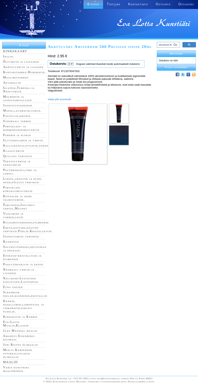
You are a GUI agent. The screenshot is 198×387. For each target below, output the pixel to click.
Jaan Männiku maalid (20, 330)
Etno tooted (13, 287)
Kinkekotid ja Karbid (20, 316)
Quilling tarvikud (17, 156)
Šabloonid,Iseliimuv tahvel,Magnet (19, 206)
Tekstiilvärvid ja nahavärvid (17, 163)
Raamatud (11, 241)
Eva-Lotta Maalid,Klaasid (16, 323)
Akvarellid (12, 82)
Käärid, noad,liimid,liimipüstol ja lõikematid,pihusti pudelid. (23, 306)
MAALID (10, 362)
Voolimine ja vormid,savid (13, 215)
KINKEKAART (15, 51)
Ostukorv (186, 4)
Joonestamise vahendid (21, 236)
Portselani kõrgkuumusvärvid (18, 189)
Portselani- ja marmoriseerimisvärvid (21, 128)
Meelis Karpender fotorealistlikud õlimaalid (17, 353)
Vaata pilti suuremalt (59, 99)
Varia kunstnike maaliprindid (16, 369)
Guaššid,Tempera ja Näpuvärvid (18, 89)
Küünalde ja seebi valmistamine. (17, 197)
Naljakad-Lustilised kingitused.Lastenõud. (21, 280)
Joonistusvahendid (17, 105)
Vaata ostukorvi (176, 67)
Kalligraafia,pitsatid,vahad (25, 145)
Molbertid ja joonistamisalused (17, 98)
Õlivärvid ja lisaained (21, 61)
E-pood (93, 4)
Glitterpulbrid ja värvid (23, 140)
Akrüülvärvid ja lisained (23, 67)
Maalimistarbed (15, 77)
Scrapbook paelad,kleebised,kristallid (25, 294)
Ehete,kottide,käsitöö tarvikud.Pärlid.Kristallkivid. (28, 229)
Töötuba (113, 4)
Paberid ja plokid (17, 135)
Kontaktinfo (138, 4)
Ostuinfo (163, 4)
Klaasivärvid (13, 150)
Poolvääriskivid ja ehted (23, 264)
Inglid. (8, 56)
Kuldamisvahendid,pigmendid (26, 222)
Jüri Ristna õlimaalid (20, 344)
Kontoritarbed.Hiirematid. (24, 72)
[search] (168, 45)
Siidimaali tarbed (17, 121)
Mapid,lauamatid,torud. (22, 110)
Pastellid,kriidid (17, 115)
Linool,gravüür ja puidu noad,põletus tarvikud (22, 180)
